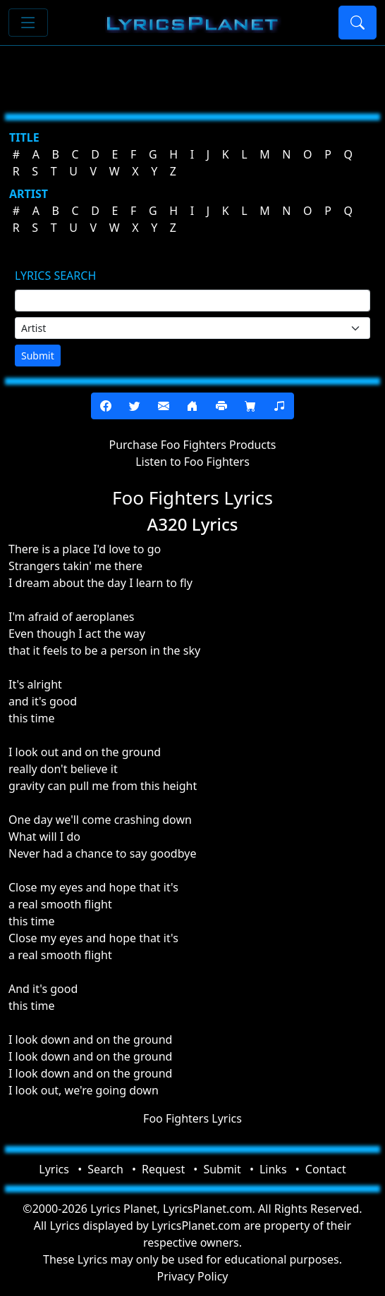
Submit (37, 355)
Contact (325, 1169)
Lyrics (54, 1169)
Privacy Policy (192, 1276)
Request (163, 1169)
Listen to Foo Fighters (192, 461)
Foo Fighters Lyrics (192, 1118)
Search (105, 1169)
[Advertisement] (192, 74)
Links (273, 1169)
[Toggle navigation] (28, 22)
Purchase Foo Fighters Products (192, 444)
